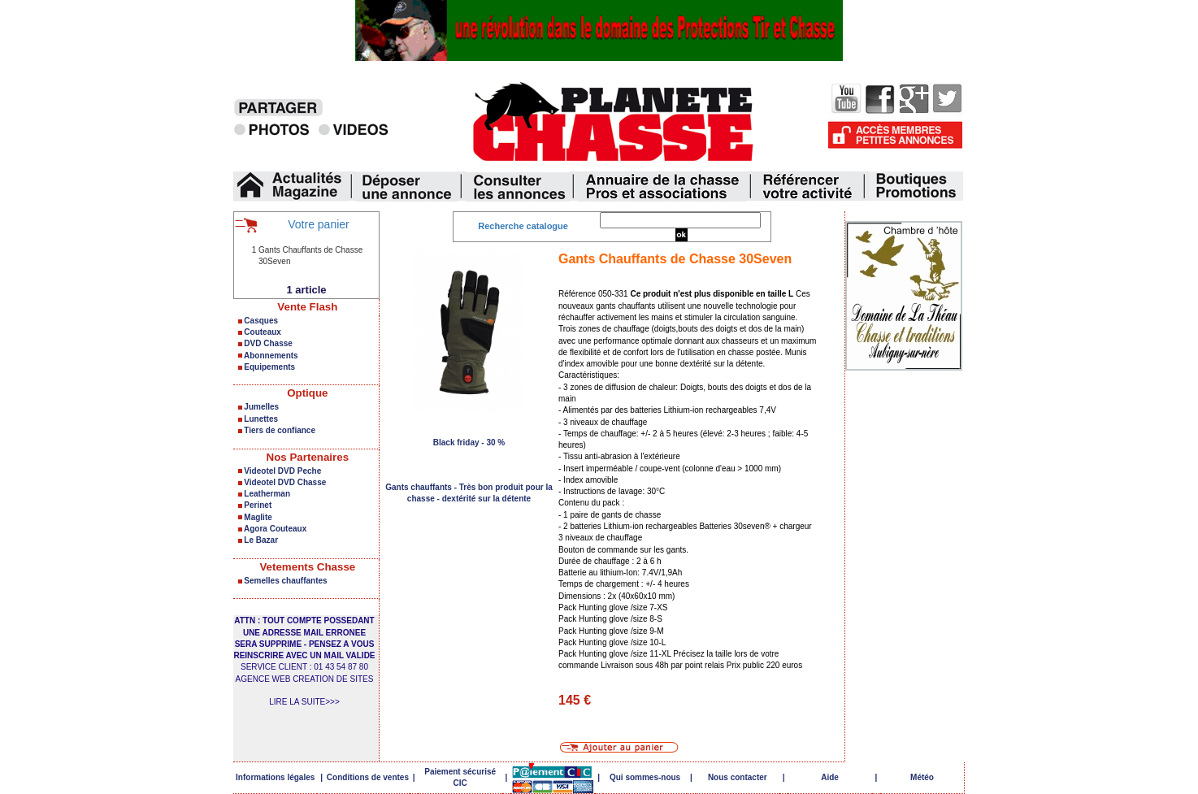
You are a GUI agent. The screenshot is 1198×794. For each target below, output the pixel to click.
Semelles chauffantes (285, 580)
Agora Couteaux (275, 528)
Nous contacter (737, 777)
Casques (261, 320)
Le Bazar (261, 540)
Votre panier (318, 224)
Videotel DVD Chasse (285, 482)
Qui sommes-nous (645, 777)
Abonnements (271, 355)
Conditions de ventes (368, 777)
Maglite (257, 517)
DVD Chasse (268, 343)
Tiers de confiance (279, 430)
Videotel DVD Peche (282, 470)
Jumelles (261, 406)
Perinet (257, 505)
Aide (830, 777)
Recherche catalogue (523, 226)
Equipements (269, 366)
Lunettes (261, 418)
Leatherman (267, 493)
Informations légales (275, 777)
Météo (922, 777)
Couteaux (262, 332)
